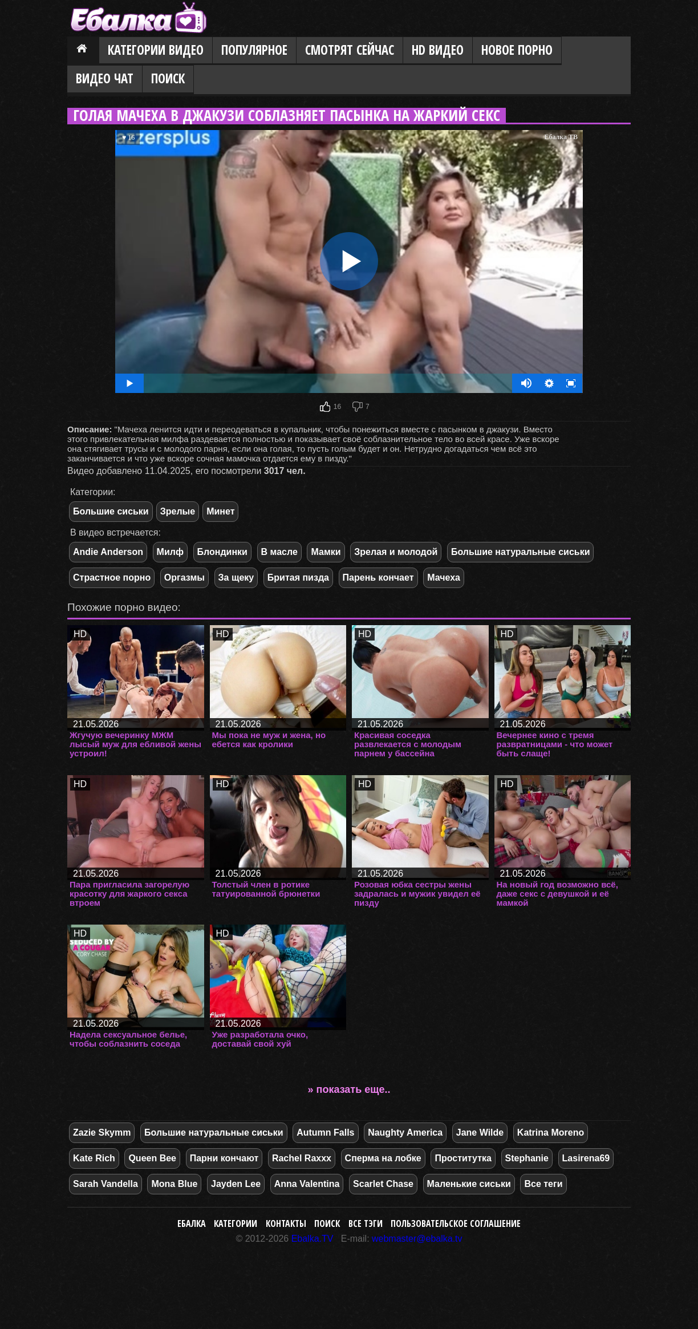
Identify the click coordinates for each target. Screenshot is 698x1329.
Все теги (543, 1184)
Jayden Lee (236, 1184)
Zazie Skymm (102, 1132)
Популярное (254, 50)
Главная (83, 51)
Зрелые (177, 511)
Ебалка (191, 1223)
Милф (170, 552)
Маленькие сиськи (469, 1184)
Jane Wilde (480, 1132)
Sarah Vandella (105, 1184)
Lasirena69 (586, 1158)
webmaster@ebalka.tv (417, 1238)
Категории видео (156, 50)
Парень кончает (378, 577)
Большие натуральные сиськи (520, 552)
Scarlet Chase (383, 1184)
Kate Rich (94, 1158)
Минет (220, 511)
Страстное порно (112, 577)
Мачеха (443, 577)
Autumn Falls (325, 1132)
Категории (235, 1223)
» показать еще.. (349, 1089)
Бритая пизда (298, 577)
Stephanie (527, 1158)
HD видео (438, 50)
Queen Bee (152, 1158)
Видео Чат (104, 78)
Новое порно (517, 50)
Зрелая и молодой (395, 552)
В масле (279, 552)
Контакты (286, 1223)
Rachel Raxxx (301, 1158)
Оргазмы (184, 577)
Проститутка (463, 1158)
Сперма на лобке (383, 1158)
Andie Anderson (108, 552)
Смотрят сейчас (349, 50)
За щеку (236, 577)
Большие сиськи (111, 511)
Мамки (325, 552)
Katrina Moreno (550, 1132)
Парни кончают (224, 1158)
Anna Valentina (307, 1184)
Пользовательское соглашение (456, 1223)
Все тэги (365, 1223)
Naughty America (405, 1132)
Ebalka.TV (312, 1238)
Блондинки (222, 552)
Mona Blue (174, 1184)
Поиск (168, 78)
